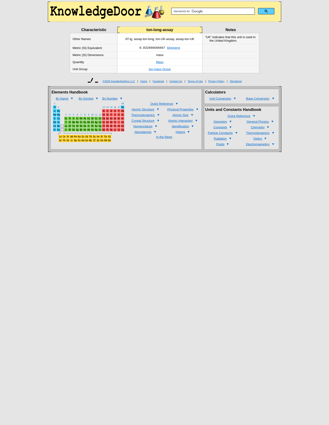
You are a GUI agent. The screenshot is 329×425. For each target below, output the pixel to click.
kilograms (173, 48)
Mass (159, 62)
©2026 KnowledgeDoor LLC (119, 81)
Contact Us (175, 81)
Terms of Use (195, 81)
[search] (212, 11)
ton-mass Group (160, 69)
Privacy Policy (216, 81)
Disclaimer (236, 81)
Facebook (158, 81)
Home (143, 81)
